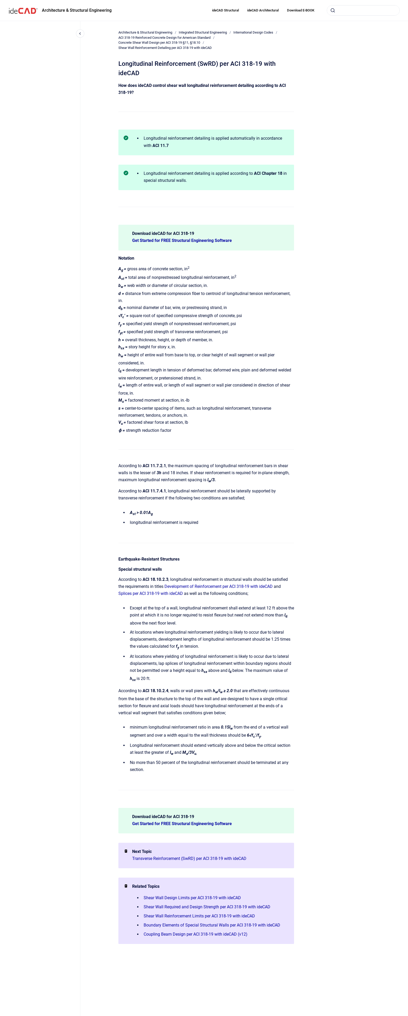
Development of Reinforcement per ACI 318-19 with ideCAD (218, 586)
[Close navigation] (80, 33)
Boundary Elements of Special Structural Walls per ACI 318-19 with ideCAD (212, 925)
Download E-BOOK (300, 10)
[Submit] (333, 10)
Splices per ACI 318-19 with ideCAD (150, 593)
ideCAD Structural (225, 10)
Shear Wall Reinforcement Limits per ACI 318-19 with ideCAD (199, 916)
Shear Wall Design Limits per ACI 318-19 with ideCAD (192, 897)
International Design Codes (253, 32)
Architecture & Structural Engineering (77, 10)
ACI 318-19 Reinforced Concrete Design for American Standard (164, 38)
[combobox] (363, 10)
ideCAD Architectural (263, 10)
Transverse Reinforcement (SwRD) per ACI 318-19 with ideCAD (189, 858)
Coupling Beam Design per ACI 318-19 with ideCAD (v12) (195, 934)
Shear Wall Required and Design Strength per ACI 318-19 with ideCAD (207, 906)
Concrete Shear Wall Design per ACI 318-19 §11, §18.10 (159, 42)
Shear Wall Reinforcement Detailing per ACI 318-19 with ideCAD (165, 48)
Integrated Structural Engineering (203, 32)
